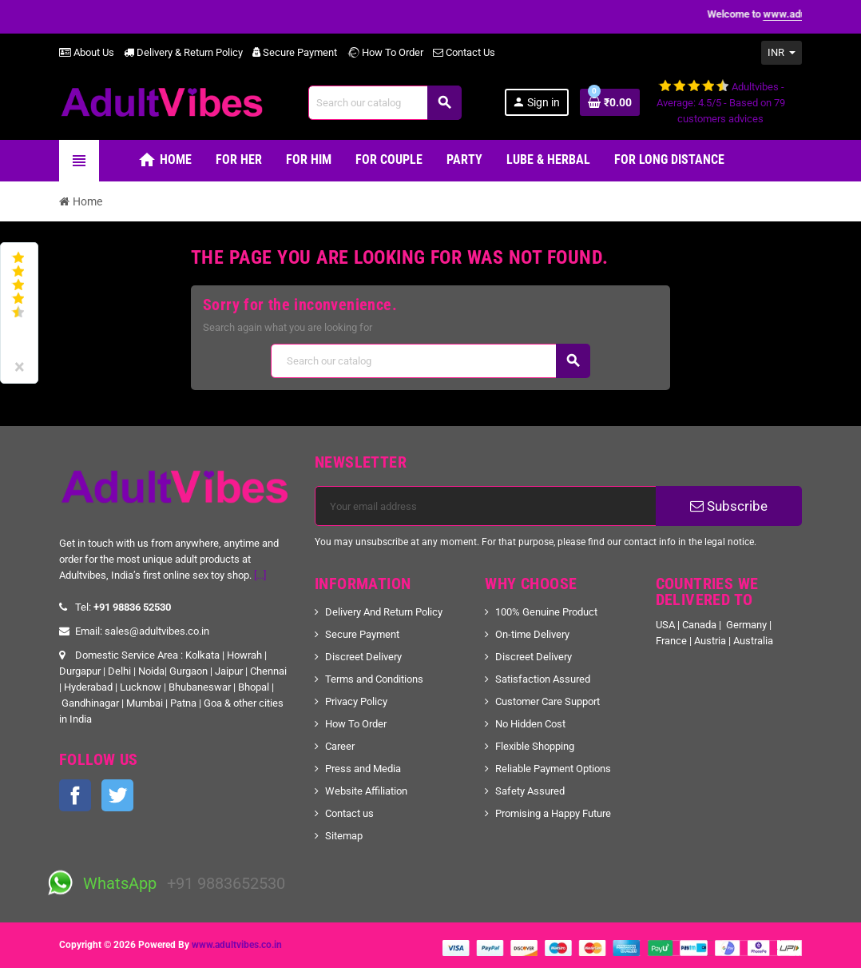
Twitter (117, 795)
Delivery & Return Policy (183, 52)
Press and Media (363, 769)
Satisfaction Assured (542, 679)
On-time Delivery (532, 634)
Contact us (349, 813)
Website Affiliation (366, 791)
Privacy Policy (356, 701)
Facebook (75, 795)
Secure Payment (294, 52)
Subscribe (729, 506)
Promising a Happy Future (553, 813)
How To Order (385, 52)
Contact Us (464, 52)
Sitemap (344, 836)
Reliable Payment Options (553, 769)
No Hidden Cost (530, 724)
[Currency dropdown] (781, 53)
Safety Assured (530, 791)
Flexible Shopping (534, 746)
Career (340, 746)
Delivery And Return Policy (383, 612)
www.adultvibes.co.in (237, 944)
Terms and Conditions (374, 679)
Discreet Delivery (363, 657)
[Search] (384, 103)
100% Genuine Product (546, 612)
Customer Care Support (547, 701)
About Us (86, 52)
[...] (260, 575)
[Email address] (486, 506)
